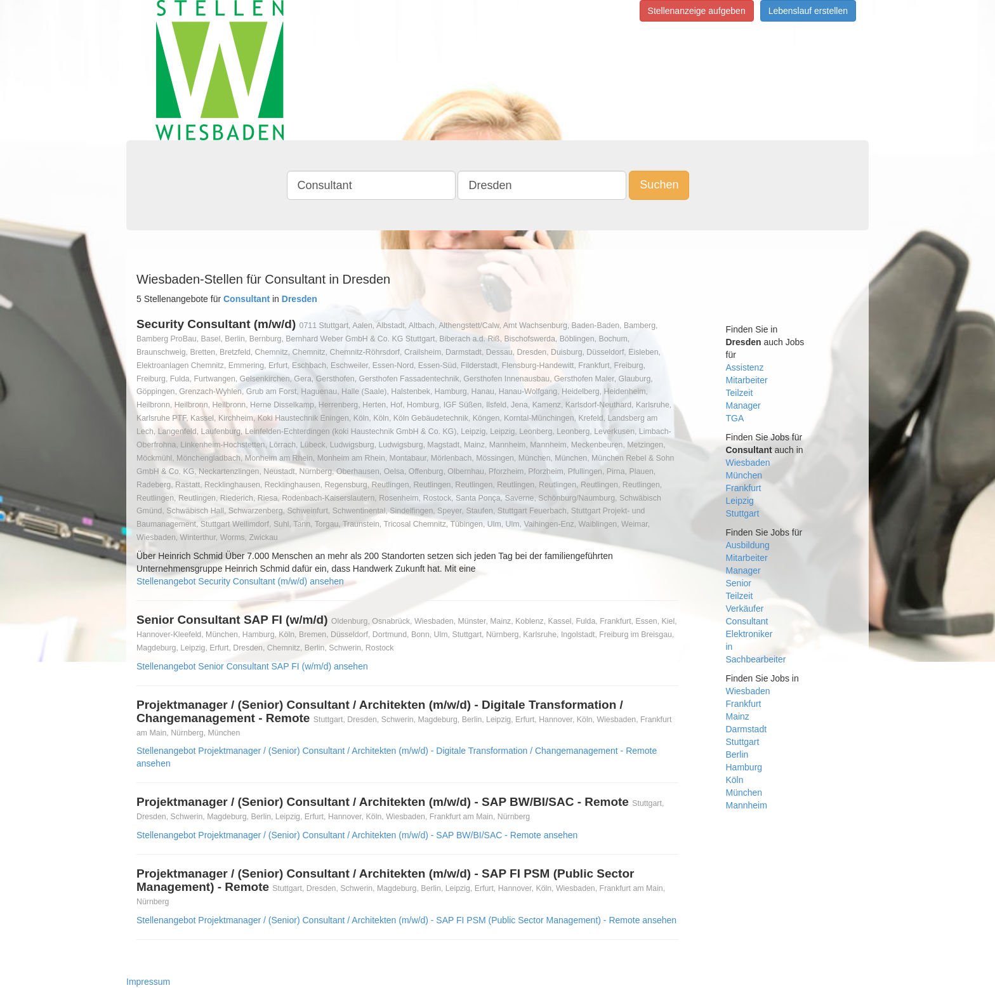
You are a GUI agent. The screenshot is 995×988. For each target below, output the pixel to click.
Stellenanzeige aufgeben (697, 11)
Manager (743, 405)
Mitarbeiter (747, 380)
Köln (735, 780)
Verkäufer (745, 608)
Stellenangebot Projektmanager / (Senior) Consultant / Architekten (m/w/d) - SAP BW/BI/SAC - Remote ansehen (356, 835)
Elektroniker (749, 634)
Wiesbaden (748, 463)
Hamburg (744, 767)
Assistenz (745, 367)
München (744, 475)
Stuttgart (743, 513)
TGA (735, 418)
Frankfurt (743, 488)
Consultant (747, 621)
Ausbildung (748, 545)
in (729, 647)
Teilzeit (739, 393)
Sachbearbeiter (756, 659)
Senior (738, 583)
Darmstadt (746, 729)
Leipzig (740, 501)
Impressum (148, 982)
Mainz (737, 716)
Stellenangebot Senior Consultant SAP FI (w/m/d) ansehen (252, 666)
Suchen (659, 184)
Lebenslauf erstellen (808, 11)
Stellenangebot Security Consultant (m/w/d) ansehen (240, 581)
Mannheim (746, 805)
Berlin (737, 754)
